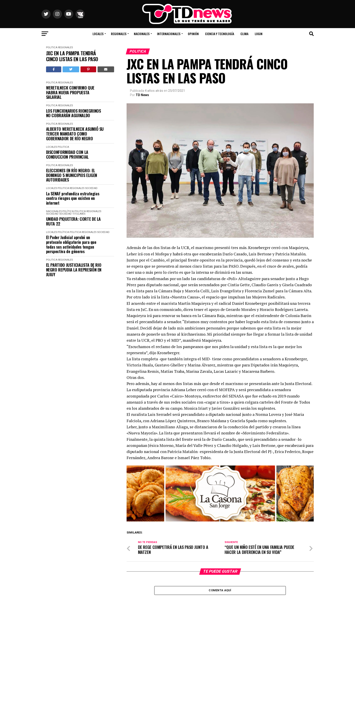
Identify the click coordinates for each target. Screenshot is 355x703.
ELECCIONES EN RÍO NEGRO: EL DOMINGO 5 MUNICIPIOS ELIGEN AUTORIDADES (71, 175)
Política (68, 211)
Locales (98, 33)
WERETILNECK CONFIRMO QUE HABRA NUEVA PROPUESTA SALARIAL (70, 92)
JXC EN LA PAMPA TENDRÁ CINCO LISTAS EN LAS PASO (72, 56)
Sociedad (91, 188)
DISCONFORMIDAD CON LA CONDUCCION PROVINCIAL (67, 154)
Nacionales (141, 33)
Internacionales (168, 33)
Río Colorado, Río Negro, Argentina (282, 20)
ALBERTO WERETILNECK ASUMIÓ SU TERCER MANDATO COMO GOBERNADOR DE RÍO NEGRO (75, 134)
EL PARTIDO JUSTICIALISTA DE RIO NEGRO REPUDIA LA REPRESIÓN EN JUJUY (74, 270)
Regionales (118, 33)
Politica (51, 47)
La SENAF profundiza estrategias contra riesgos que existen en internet (72, 198)
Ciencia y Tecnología (219, 33)
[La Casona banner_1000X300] (220, 520)
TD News (142, 95)
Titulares (78, 213)
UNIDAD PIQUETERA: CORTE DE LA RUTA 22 (73, 221)
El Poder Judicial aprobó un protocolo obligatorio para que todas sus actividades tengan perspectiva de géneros (71, 244)
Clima (244, 33)
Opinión (193, 33)
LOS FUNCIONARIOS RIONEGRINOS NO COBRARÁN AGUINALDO (73, 113)
